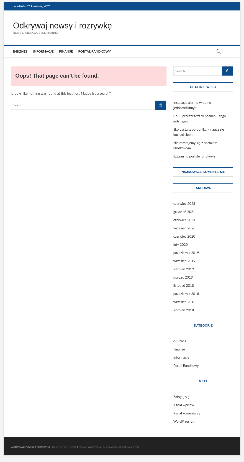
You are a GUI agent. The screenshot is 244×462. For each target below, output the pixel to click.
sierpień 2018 (183, 310)
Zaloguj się (181, 397)
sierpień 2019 (183, 269)
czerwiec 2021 (184, 220)
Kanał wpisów (183, 405)
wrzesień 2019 (184, 261)
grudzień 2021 (184, 212)
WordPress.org (184, 421)
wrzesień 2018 (184, 302)
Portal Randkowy (94, 51)
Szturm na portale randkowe (194, 156)
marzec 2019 (183, 277)
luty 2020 (180, 244)
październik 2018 (186, 294)
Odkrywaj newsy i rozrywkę (62, 25)
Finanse (66, 51)
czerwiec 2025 (184, 203)
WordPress (94, 447)
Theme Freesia (76, 447)
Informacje (43, 51)
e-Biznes (20, 51)
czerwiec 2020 (184, 236)
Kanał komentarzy (186, 413)
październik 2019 (186, 253)
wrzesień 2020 (184, 228)
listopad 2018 (183, 285)
